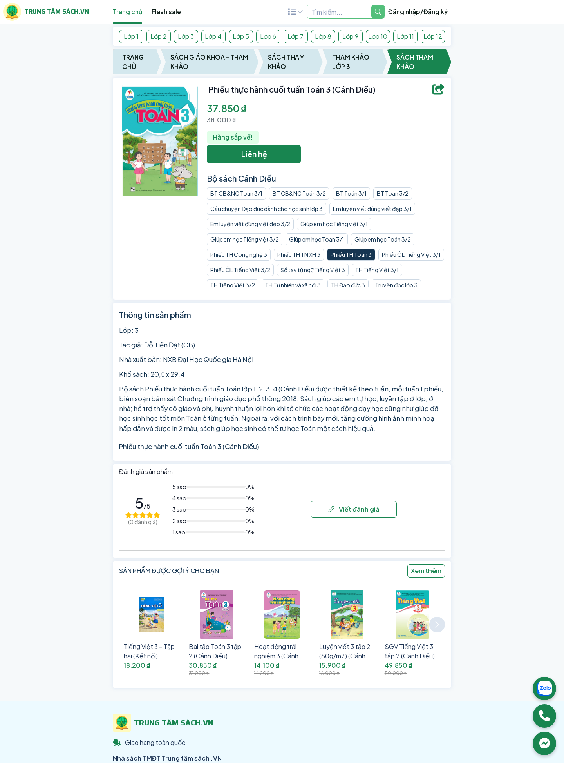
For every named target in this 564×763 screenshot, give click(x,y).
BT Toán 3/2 (393, 193)
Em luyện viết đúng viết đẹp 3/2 (250, 223)
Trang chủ (127, 11)
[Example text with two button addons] (339, 11)
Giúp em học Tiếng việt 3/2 (244, 239)
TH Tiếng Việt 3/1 (377, 269)
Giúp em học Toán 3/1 (316, 239)
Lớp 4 (213, 36)
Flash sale (166, 11)
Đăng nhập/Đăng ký (418, 11)
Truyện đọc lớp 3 (396, 285)
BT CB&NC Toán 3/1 (236, 193)
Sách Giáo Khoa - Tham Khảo (209, 62)
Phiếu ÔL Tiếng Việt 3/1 (411, 254)
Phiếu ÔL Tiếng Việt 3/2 (240, 269)
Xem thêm (426, 571)
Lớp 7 (295, 36)
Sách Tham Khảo (286, 62)
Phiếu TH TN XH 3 (298, 254)
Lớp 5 (241, 36)
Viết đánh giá (354, 509)
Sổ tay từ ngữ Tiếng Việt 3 (312, 269)
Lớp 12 (432, 36)
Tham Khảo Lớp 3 (350, 62)
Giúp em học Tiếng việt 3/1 (334, 223)
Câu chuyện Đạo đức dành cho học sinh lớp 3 (266, 208)
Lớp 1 (131, 36)
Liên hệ (254, 154)
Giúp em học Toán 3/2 (382, 239)
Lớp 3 (186, 36)
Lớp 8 (323, 36)
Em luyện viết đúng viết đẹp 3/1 (372, 208)
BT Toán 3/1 (351, 193)
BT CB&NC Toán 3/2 (299, 193)
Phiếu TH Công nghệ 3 (238, 254)
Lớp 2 (158, 36)
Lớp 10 (377, 36)
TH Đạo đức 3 (348, 285)
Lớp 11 (405, 36)
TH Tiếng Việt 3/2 (232, 285)
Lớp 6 (268, 36)
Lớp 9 (350, 36)
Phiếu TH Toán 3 (351, 254)
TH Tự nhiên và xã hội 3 (293, 285)
